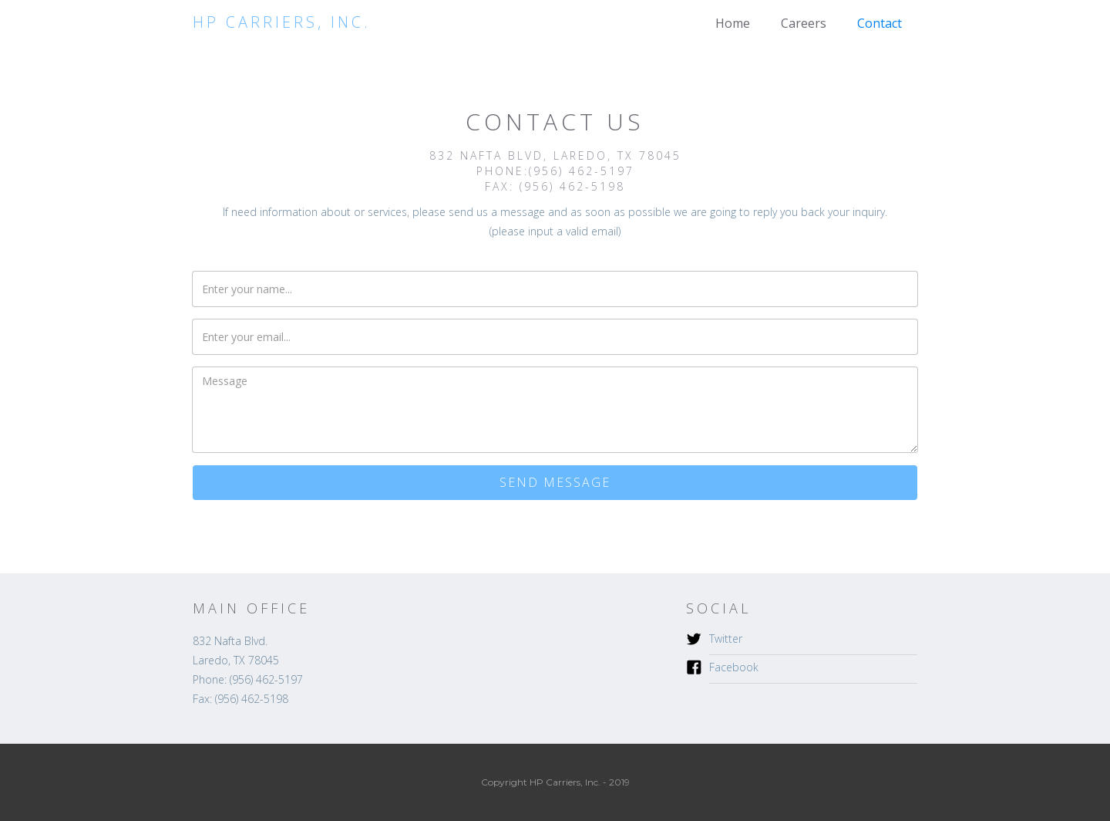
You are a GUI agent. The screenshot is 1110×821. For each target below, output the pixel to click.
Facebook (733, 667)
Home (732, 23)
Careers (803, 23)
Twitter (725, 638)
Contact (879, 23)
